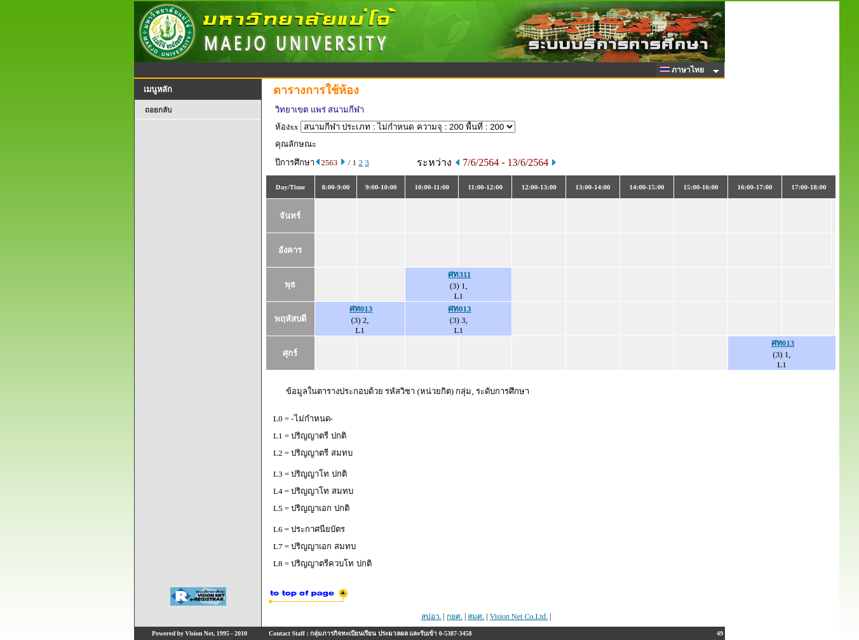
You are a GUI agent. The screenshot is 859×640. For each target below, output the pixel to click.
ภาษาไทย (684, 69)
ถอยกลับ (158, 110)
